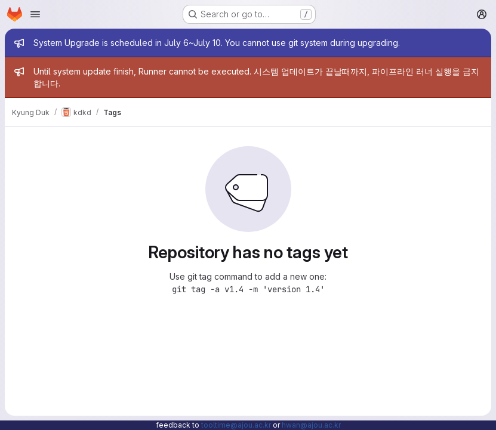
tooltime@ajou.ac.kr (236, 424)
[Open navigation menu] (35, 14)
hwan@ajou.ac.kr (311, 424)
